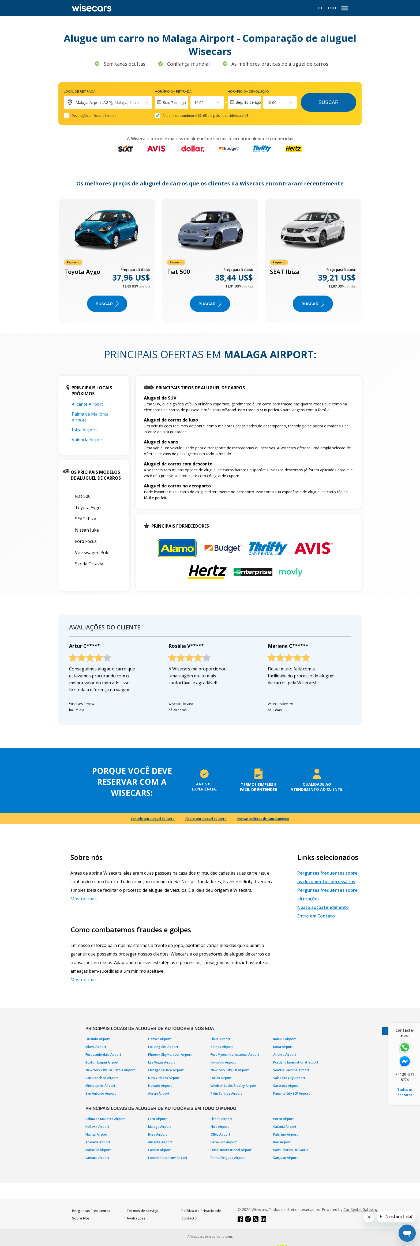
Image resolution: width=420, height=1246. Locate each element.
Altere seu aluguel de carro (206, 818)
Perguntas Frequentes (91, 1210)
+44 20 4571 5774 (404, 1077)
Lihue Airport (220, 1039)
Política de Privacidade (201, 1210)
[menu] (344, 8)
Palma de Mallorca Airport (105, 1119)
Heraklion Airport (224, 1142)
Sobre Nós (80, 1218)
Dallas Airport (221, 1078)
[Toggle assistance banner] (385, 1031)
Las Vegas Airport (161, 1062)
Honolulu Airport (223, 1062)
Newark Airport (160, 1085)
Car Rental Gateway (360, 1209)
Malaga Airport (159, 1126)
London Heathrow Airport (168, 1157)
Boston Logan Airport (102, 1062)
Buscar (328, 102)
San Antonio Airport (100, 1093)
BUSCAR (107, 304)
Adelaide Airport (97, 1142)
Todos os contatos (404, 1092)
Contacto (189, 1218)
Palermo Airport (285, 1134)
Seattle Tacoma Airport (291, 1070)
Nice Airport (220, 1126)
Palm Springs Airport (226, 1093)
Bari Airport (282, 1142)
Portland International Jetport (295, 1062)
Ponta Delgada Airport (228, 1157)
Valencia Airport (88, 440)
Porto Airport (283, 1119)
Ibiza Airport (84, 430)
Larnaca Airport (97, 1157)
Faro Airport (157, 1119)
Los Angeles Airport (163, 1046)
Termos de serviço (142, 1210)
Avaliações (136, 1218)
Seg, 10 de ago (248, 102)
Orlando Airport (97, 1039)
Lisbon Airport (221, 1119)
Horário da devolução (248, 91)
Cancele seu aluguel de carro (153, 818)
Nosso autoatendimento (323, 907)
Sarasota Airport (286, 1085)
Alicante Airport (87, 404)
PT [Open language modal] (320, 8)
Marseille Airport (98, 1150)
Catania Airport (285, 1126)
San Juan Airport (285, 1157)
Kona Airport (283, 1046)
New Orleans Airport (164, 1078)
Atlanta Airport (284, 1054)
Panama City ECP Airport (291, 1093)
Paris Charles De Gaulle (290, 1150)
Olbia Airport (220, 1134)
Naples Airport (96, 1134)
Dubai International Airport (231, 1150)
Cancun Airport (159, 1150)
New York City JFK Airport (230, 1070)
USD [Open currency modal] (332, 8)
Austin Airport (159, 1093)
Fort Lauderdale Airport (103, 1054)
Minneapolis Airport (100, 1085)
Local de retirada (79, 91)
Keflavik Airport (97, 1126)
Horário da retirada (173, 91)
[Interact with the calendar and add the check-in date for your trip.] (171, 102)
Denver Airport (159, 1039)
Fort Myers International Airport (235, 1054)
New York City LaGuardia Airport (110, 1070)
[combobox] (194, 102)
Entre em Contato (316, 916)
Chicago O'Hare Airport (166, 1070)
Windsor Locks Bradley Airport (234, 1085)
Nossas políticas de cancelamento (263, 818)
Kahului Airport (284, 1039)
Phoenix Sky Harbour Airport (170, 1054)
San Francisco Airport (101, 1078)
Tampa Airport (222, 1046)
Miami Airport (95, 1046)
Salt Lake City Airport (289, 1078)
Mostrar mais (84, 899)
